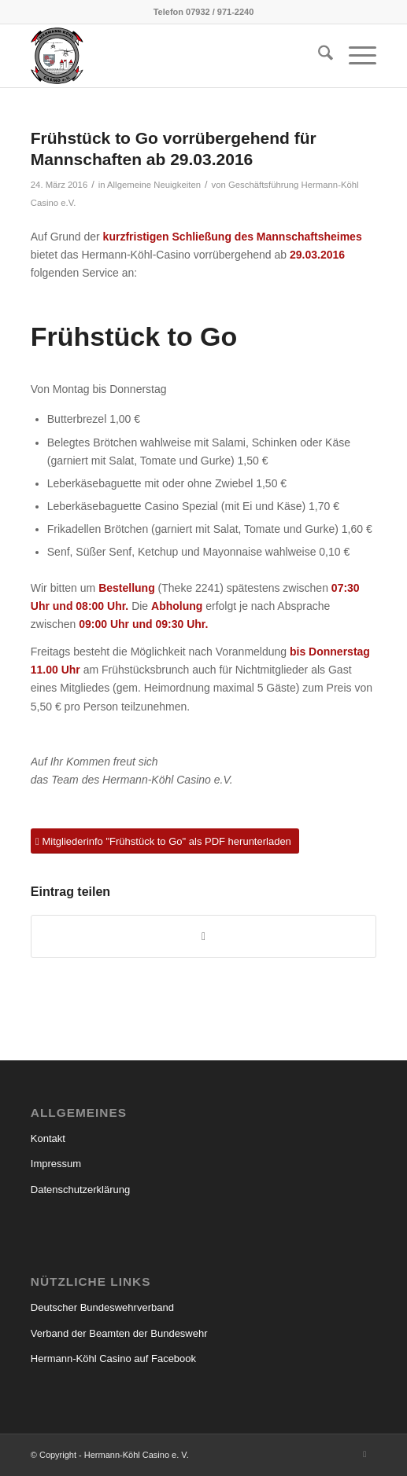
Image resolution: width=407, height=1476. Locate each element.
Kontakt (48, 1138)
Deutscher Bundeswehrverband (102, 1307)
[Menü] (354, 55)
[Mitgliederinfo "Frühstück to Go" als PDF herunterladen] (165, 841)
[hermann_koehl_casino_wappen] (169, 55)
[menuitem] (317, 55)
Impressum (56, 1163)
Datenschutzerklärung (80, 1189)
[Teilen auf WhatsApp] (203, 936)
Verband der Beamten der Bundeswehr (119, 1333)
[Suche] (317, 55)
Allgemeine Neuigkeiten (154, 184)
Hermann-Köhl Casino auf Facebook (113, 1358)
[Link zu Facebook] (364, 1454)
